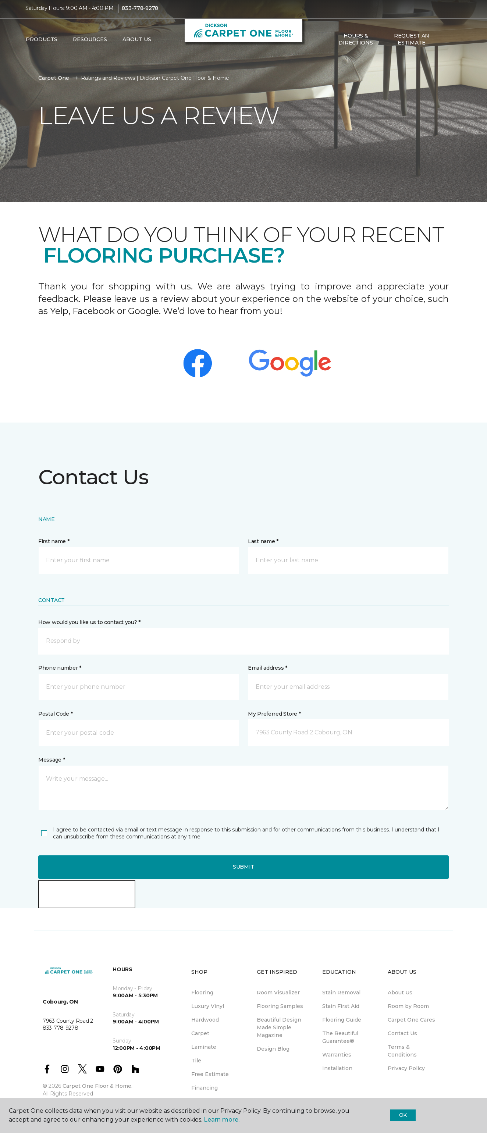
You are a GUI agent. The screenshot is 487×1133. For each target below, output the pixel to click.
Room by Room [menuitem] (408, 1006)
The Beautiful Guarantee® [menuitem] (340, 1037)
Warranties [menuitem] (336, 1054)
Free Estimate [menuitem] (210, 1074)
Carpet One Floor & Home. (97, 1086)
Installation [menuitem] (337, 1068)
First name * (54, 541)
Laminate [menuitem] (203, 1047)
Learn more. (221, 1119)
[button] (445, 44)
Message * (51, 759)
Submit (243, 866)
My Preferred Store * (274, 713)
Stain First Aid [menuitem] (340, 1006)
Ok (403, 1115)
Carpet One (53, 78)
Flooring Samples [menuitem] (280, 1006)
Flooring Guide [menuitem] (341, 1019)
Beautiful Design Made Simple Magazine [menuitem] (279, 1027)
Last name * (263, 541)
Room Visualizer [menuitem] (278, 992)
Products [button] (41, 44)
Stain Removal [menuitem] (341, 992)
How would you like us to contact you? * (89, 622)
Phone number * (59, 667)
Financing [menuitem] (204, 1087)
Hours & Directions (355, 44)
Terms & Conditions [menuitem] (402, 1051)
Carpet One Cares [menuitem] (411, 1019)
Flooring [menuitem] (202, 992)
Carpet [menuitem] (200, 1033)
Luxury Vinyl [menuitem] (207, 1006)
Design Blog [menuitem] (273, 1048)
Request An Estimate (411, 44)
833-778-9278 (140, 13)
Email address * (267, 667)
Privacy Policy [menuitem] (406, 1068)
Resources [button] (90, 44)
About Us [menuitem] (400, 992)
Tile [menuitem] (196, 1060)
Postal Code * (55, 713)
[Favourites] (454, 44)
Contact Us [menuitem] (402, 1033)
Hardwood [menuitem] (205, 1019)
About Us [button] (136, 44)
